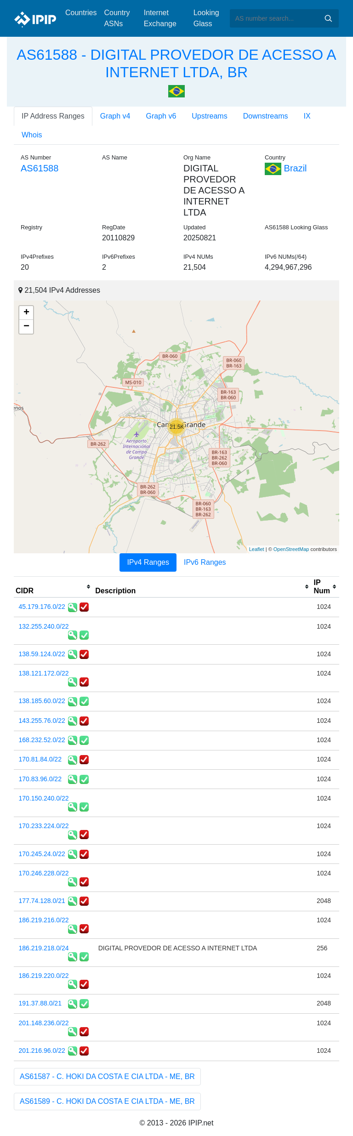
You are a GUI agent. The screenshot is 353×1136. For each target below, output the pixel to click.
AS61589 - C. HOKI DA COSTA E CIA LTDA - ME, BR (107, 1101)
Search (328, 18)
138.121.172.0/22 (44, 673)
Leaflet (256, 549)
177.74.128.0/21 (42, 900)
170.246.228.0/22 (44, 873)
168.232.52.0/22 (42, 740)
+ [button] (26, 313)
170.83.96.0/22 (40, 779)
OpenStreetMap (291, 549)
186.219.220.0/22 (44, 975)
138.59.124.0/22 (42, 654)
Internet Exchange (160, 18)
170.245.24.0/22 (42, 854)
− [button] (26, 327)
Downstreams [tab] (265, 116)
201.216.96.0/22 (42, 1050)
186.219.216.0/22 (44, 920)
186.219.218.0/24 (44, 948)
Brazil (286, 168)
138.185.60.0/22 (42, 700)
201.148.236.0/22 (44, 1023)
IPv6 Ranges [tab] (205, 562)
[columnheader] (53, 586)
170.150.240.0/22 (44, 798)
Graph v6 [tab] (161, 116)
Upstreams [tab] (209, 116)
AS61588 (39, 168)
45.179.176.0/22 (42, 606)
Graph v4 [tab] (115, 116)
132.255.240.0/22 (44, 626)
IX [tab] (306, 116)
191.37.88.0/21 (40, 1003)
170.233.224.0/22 (44, 825)
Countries (81, 13)
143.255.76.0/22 (42, 720)
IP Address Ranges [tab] (53, 116)
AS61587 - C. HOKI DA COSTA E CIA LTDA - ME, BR (107, 1076)
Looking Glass (206, 18)
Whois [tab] (32, 135)
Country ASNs (117, 18)
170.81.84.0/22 (40, 759)
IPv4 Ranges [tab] (148, 562)
